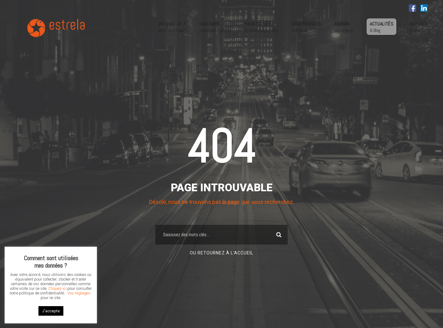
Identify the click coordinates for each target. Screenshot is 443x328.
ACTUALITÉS (381, 27)
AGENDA (343, 27)
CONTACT (418, 27)
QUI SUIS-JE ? (172, 27)
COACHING (215, 27)
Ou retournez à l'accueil (221, 252)
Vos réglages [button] (78, 293)
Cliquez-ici (57, 288)
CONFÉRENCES (306, 27)
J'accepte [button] (51, 311)
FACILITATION (261, 27)
